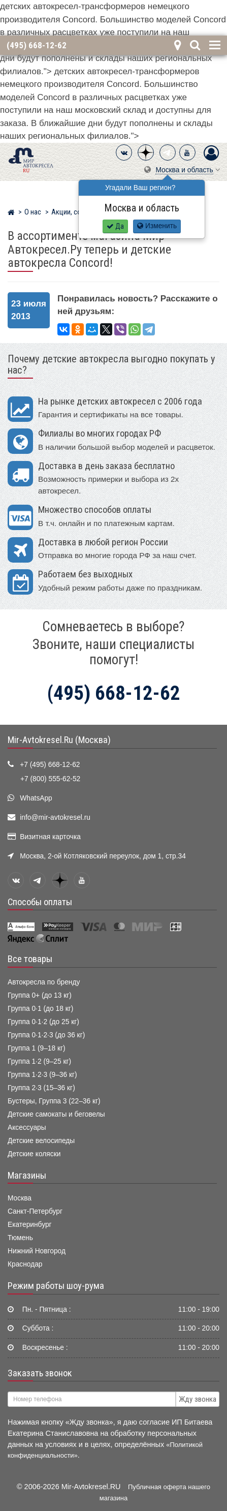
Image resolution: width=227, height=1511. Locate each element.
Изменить (157, 226)
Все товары (30, 959)
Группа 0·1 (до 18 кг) (40, 1008)
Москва (19, 1198)
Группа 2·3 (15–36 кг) (41, 1088)
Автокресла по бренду (44, 982)
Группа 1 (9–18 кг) (37, 1048)
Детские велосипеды (41, 1141)
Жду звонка (197, 1399)
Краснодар (25, 1264)
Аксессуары (27, 1127)
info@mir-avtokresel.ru (55, 817)
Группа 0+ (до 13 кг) (40, 995)
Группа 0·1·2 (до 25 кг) (43, 1022)
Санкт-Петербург (35, 1211)
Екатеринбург (30, 1224)
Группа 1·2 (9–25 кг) (39, 1061)
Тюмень (20, 1238)
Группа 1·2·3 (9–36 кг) (42, 1074)
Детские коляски (34, 1154)
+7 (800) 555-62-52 (50, 779)
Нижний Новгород (37, 1251)
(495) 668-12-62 (37, 45)
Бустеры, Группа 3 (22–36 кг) (54, 1101)
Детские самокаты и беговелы (56, 1114)
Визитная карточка (50, 837)
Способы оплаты (40, 902)
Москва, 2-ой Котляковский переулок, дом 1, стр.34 (103, 856)
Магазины (27, 1175)
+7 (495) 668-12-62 (50, 764)
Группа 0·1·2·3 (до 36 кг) (46, 1035)
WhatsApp (36, 798)
